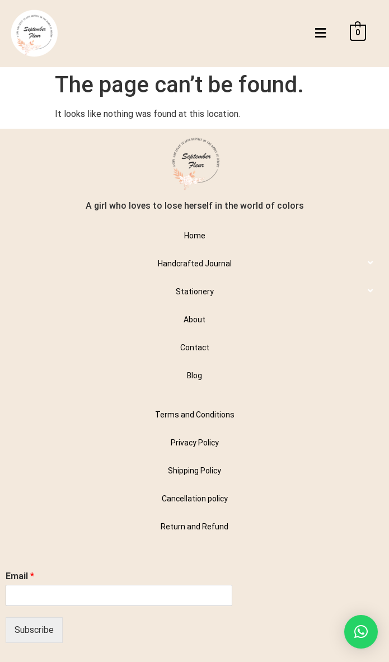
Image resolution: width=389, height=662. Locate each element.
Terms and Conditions (195, 414)
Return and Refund (194, 526)
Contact (194, 347)
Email (20, 576)
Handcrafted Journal (195, 263)
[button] (320, 33)
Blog (194, 375)
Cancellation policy (195, 498)
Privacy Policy (195, 442)
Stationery (195, 291)
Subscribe (34, 630)
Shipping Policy (194, 470)
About (194, 319)
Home (194, 235)
